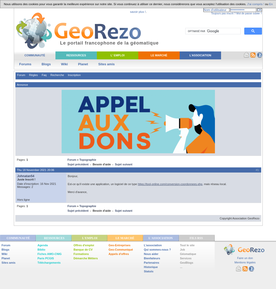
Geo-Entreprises (120, 245)
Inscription (74, 75)
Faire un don (245, 258)
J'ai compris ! (255, 4)
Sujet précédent (78, 164)
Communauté (35, 55)
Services (185, 258)
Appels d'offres (119, 253)
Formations (81, 253)
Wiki (64, 64)
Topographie (87, 159)
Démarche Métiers (86, 258)
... (181, 267)
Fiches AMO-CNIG (50, 253)
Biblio (41, 249)
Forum (21, 75)
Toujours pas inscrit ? (223, 13)
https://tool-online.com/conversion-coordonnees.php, (170, 184)
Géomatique (188, 253)
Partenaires (151, 262)
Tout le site (187, 245)
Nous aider (151, 253)
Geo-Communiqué (121, 249)
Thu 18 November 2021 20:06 (35, 170)
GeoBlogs (186, 262)
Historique (151, 267)
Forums (25, 64)
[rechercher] (212, 31)
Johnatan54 (25, 176)
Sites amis (106, 64)
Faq (44, 75)
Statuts (148, 271)
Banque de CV (83, 249)
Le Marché (159, 55)
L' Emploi (118, 55)
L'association (153, 245)
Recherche (57, 75)
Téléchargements (49, 262)
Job (182, 249)
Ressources (76, 55)
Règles (33, 75)
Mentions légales (245, 262)
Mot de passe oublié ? (249, 13)
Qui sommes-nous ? (157, 249)
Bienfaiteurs (152, 258)
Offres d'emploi (84, 245)
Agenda (43, 245)
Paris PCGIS (46, 258)
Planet (83, 64)
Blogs (46, 64)
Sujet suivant (123, 164)
